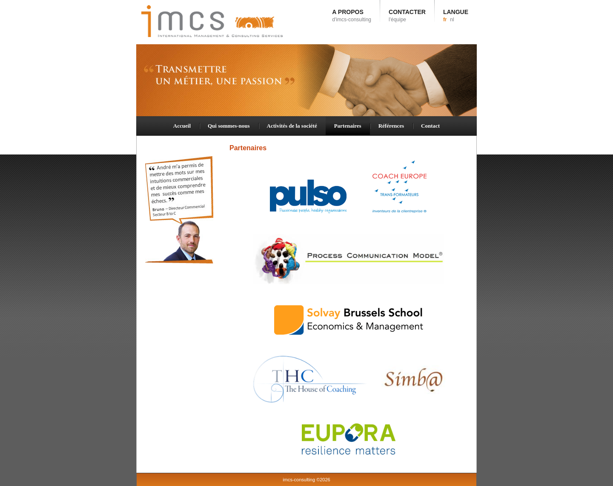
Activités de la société (292, 126)
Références (391, 126)
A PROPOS (351, 16)
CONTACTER (407, 16)
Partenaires (347, 126)
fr (445, 20)
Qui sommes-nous (229, 126)
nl (452, 20)
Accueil (182, 126)
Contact (430, 126)
